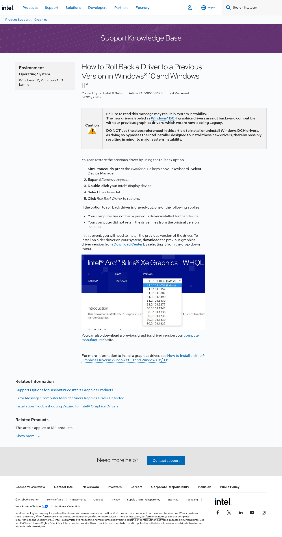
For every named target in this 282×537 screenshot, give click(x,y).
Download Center (128, 244)
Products (30, 7)
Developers (97, 7)
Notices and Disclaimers (36, 520)
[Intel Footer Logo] (223, 501)
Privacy (115, 499)
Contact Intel (64, 487)
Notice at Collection (67, 506)
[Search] (227, 7)
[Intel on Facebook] (218, 512)
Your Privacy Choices (31, 506)
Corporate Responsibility (170, 487)
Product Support (17, 20)
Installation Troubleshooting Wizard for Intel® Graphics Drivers (67, 406)
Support (51, 7)
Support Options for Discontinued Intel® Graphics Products (64, 390)
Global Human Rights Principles (42, 523)
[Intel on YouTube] (252, 512)
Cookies (98, 499)
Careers (136, 487)
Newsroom (90, 487)
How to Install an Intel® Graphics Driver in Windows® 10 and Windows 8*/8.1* (143, 357)
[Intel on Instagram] (263, 512)
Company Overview (30, 487)
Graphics (40, 20)
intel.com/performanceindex (146, 516)
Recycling (192, 499)
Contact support (166, 460)
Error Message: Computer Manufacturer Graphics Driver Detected (70, 398)
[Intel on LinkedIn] (240, 512)
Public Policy (229, 487)
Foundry (142, 7)
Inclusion (204, 487)
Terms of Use (54, 499)
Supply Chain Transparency (143, 499)
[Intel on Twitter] (229, 512)
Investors (115, 487)
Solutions (73, 7)
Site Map (172, 499)
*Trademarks (78, 499)
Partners (121, 7)
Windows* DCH (164, 118)
